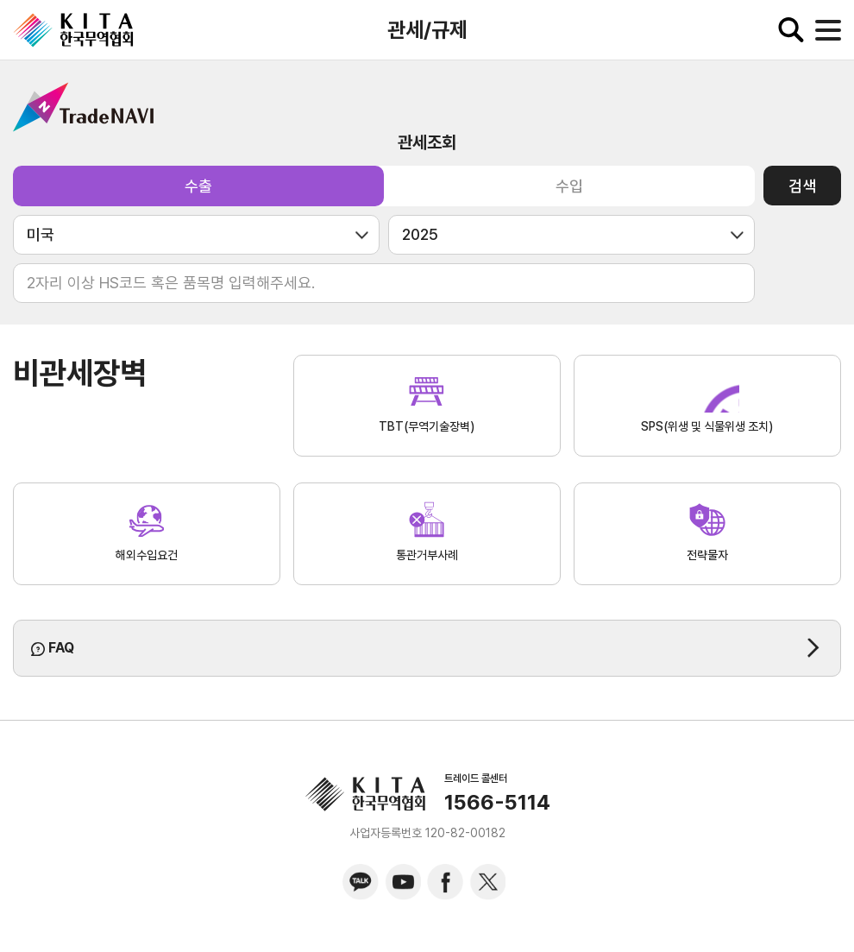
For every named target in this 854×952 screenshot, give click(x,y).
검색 (802, 186)
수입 (569, 186)
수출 (198, 186)
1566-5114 (497, 803)
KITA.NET (73, 30)
